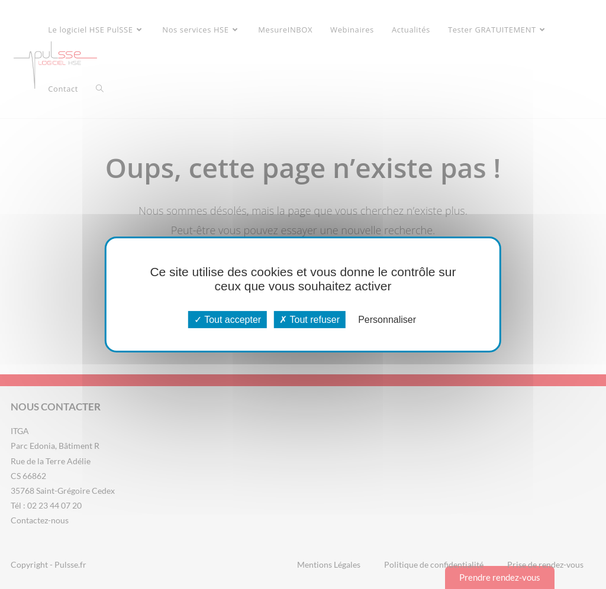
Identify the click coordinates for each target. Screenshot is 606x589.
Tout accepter (227, 320)
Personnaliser (387, 320)
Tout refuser (309, 320)
